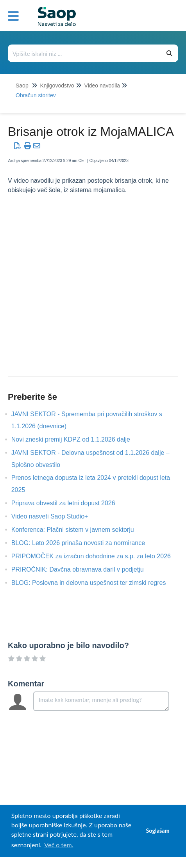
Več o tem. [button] (58, 844)
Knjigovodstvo (57, 85)
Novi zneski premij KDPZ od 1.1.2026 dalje (76, 439)
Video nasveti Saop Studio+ (55, 516)
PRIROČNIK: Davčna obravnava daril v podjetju (83, 569)
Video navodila (102, 85)
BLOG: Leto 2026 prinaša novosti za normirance (84, 543)
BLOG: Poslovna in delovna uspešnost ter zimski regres (94, 582)
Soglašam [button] (157, 830)
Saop (22, 85)
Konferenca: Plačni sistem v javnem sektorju (78, 529)
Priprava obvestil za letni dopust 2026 (69, 503)
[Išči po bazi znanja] (85, 53)
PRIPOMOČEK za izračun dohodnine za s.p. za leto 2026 (97, 556)
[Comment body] (101, 701)
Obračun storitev (36, 95)
